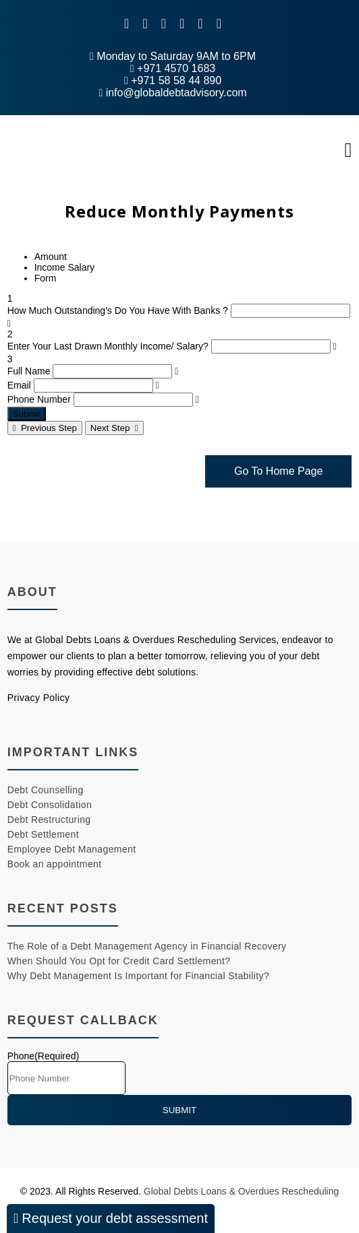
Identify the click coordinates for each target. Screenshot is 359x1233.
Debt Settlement (43, 834)
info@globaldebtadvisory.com (172, 92)
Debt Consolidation (49, 804)
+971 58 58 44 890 (172, 80)
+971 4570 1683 (172, 68)
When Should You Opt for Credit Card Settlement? (119, 961)
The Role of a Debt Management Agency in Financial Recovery (147, 946)
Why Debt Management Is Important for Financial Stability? (138, 975)
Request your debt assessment (110, 1218)
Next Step (114, 428)
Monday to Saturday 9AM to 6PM (173, 56)
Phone (43, 1056)
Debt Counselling (45, 790)
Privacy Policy (38, 697)
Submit (26, 414)
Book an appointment (54, 864)
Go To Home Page (278, 471)
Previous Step (45, 428)
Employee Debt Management (71, 849)
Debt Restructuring (49, 819)
